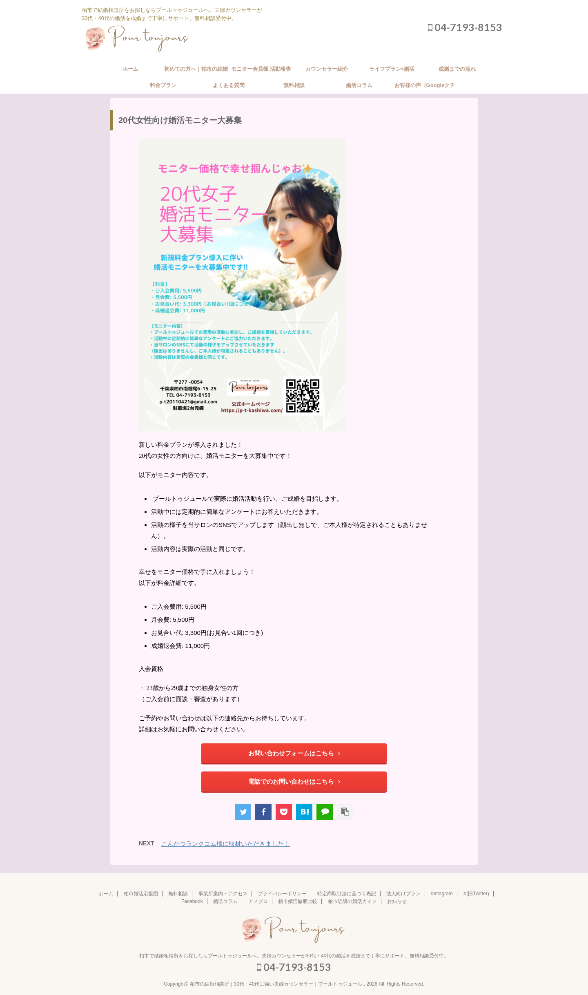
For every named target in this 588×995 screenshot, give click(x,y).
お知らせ (397, 901)
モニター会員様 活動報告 (261, 69)
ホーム (130, 69)
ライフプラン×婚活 (392, 69)
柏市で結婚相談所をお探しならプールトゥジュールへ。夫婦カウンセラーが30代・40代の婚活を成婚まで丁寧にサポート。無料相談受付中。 (294, 956)
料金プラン (163, 85)
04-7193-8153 (465, 27)
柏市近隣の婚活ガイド (352, 901)
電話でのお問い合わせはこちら (294, 781)
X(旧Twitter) (476, 893)
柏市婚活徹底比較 (297, 901)
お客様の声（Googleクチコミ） (424, 88)
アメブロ (258, 901)
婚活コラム (359, 85)
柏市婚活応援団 (141, 893)
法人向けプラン (403, 893)
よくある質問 (229, 85)
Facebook (192, 901)
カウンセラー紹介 (326, 69)
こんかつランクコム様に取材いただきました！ (225, 843)
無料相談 (294, 85)
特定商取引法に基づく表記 (346, 893)
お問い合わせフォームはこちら (294, 753)
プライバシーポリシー (282, 893)
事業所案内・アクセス (222, 893)
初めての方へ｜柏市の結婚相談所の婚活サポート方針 (196, 71)
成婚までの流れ (457, 69)
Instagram (442, 893)
